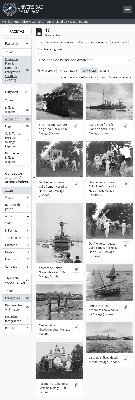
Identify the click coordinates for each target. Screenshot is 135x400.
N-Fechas (17, 231)
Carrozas (17, 267)
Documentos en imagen (17, 307)
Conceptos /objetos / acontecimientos (18, 177)
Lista (104, 70)
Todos (9, 52)
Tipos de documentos (15, 280)
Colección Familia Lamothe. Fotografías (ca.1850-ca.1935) (17, 69)
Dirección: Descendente (115, 77)
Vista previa (46, 70)
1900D (17, 224)
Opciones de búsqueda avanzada (65, 59)
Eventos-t (17, 260)
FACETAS (17, 31)
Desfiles (17, 253)
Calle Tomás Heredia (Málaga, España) (17, 140)
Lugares (11, 91)
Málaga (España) (17, 110)
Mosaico (90, 70)
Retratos (17, 329)
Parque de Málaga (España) (17, 157)
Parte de (12, 43)
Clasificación (69, 70)
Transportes (17, 238)
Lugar (17, 127)
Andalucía (17, 120)
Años (17, 217)
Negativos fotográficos (17, 319)
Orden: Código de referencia (77, 77)
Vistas (17, 198)
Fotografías (17, 299)
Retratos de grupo (17, 207)
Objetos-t (17, 246)
